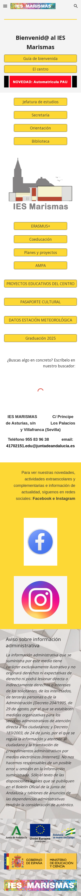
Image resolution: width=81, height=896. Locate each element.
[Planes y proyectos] (40, 252)
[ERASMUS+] (40, 226)
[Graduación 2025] (40, 338)
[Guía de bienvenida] (40, 58)
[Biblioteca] (40, 141)
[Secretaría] (40, 115)
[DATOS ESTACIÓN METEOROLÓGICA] (40, 320)
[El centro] (40, 69)
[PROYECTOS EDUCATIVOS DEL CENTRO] (40, 284)
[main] (40, 42)
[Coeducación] (40, 239)
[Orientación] (40, 128)
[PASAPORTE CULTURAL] (40, 302)
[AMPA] (40, 265)
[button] (5, 6)
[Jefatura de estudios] (40, 102)
